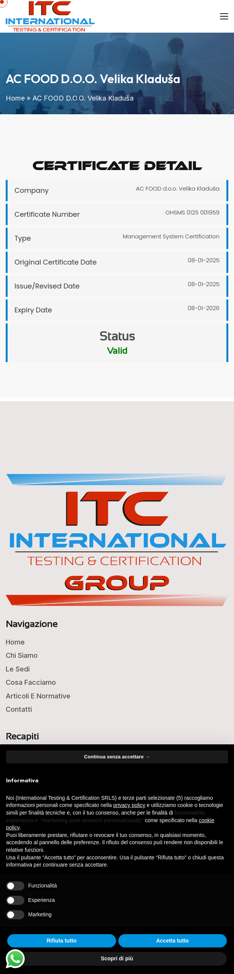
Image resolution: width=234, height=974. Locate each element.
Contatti (19, 709)
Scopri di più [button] (117, 958)
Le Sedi (18, 669)
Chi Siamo (22, 655)
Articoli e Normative (38, 696)
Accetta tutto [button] (172, 941)
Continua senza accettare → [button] (117, 757)
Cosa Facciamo (31, 682)
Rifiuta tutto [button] (61, 941)
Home (15, 98)
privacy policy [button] (129, 805)
